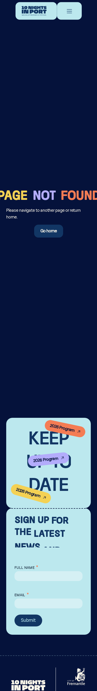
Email (21, 593)
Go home (48, 231)
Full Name (26, 566)
